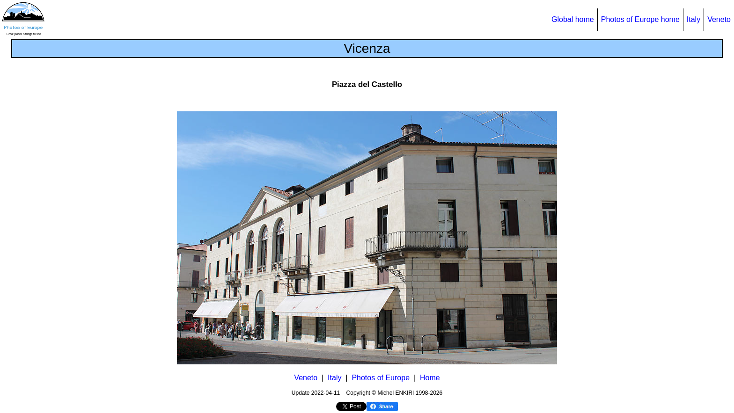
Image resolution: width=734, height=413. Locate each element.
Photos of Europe (381, 378)
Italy (693, 19)
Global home (572, 19)
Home (430, 378)
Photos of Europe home (640, 19)
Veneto (719, 19)
